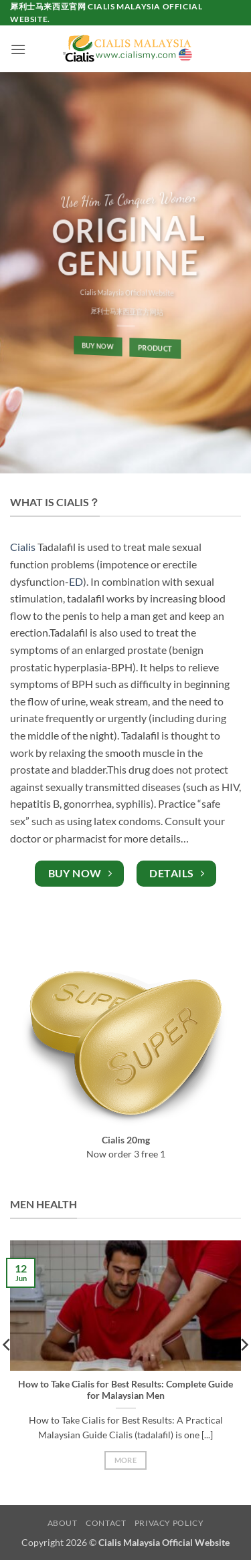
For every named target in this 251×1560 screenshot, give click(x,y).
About (63, 1523)
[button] (18, 49)
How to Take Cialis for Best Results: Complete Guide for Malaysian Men (125, 1390)
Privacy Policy (169, 1523)
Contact (106, 1523)
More (125, 1460)
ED (76, 581)
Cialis (22, 546)
